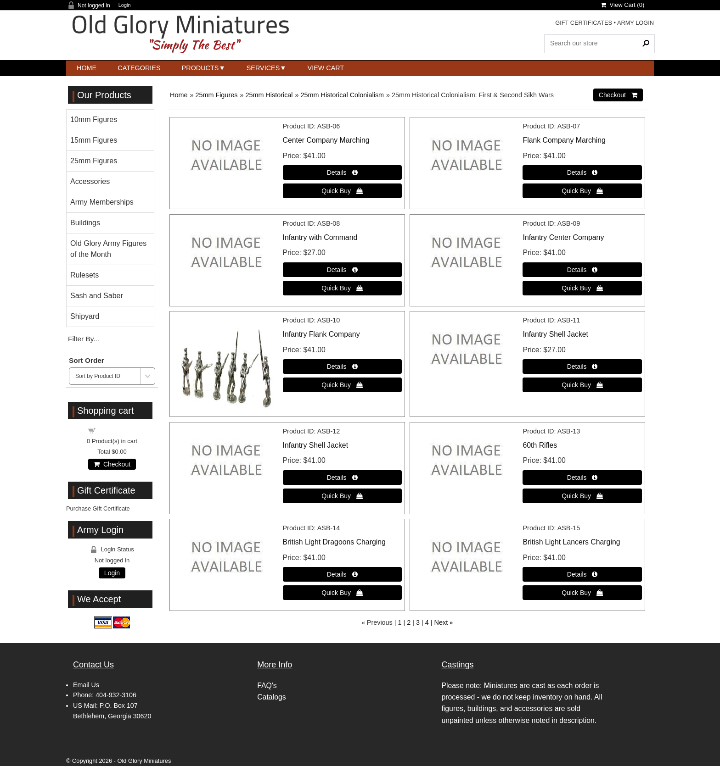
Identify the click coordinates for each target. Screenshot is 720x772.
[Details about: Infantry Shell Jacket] (582, 366)
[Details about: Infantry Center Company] (582, 269)
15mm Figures (93, 140)
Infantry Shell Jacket (555, 334)
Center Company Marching (326, 140)
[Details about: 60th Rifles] (582, 477)
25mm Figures (216, 95)
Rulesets (84, 275)
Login (124, 5)
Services (263, 68)
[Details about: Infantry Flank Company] (342, 366)
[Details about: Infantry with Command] (342, 269)
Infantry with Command (320, 237)
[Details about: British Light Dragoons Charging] (342, 574)
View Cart (326, 68)
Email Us (86, 685)
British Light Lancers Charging (571, 542)
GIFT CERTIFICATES (583, 22)
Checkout (112, 464)
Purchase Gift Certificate (98, 508)
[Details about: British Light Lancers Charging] (582, 574)
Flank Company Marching (564, 140)
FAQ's (267, 685)
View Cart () (622, 4)
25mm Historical (268, 95)
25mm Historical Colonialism (342, 95)
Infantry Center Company (563, 237)
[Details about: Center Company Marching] (342, 172)
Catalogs (271, 697)
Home (86, 68)
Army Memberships (102, 202)
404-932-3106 (116, 695)
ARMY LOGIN (635, 22)
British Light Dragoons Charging (334, 542)
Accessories (90, 181)
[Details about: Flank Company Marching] (582, 172)
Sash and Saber (96, 296)
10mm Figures (93, 119)
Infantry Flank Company (321, 334)
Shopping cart (117, 430)
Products (200, 68)
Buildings (85, 223)
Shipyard (84, 316)
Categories (139, 68)
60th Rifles (540, 445)
